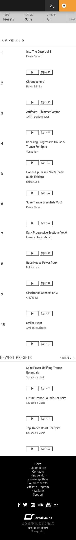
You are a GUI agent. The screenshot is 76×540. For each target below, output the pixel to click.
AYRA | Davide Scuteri (38, 116)
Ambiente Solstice (36, 328)
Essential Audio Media (38, 237)
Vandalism (32, 151)
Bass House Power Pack (41, 263)
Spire (38, 464)
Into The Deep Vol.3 (38, 51)
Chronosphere (35, 82)
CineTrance (32, 297)
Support (38, 494)
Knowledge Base (38, 479)
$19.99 (47, 132)
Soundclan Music (35, 377)
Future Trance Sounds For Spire (46, 398)
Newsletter (38, 491)
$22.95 (47, 253)
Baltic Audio (33, 182)
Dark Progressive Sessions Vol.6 (46, 232)
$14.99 (47, 193)
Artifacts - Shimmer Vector (43, 112)
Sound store (38, 468)
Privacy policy (38, 531)
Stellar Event (34, 323)
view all (65, 357)
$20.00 (47, 388)
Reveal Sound (33, 56)
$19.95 (47, 102)
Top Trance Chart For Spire (43, 428)
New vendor (38, 475)
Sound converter (38, 483)
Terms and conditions (38, 527)
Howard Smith (34, 86)
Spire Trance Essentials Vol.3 (44, 202)
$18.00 (47, 418)
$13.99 (47, 162)
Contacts (38, 471)
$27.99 (47, 283)
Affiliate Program (38, 487)
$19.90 (47, 313)
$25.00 (47, 343)
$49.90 (47, 72)
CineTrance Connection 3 (42, 293)
